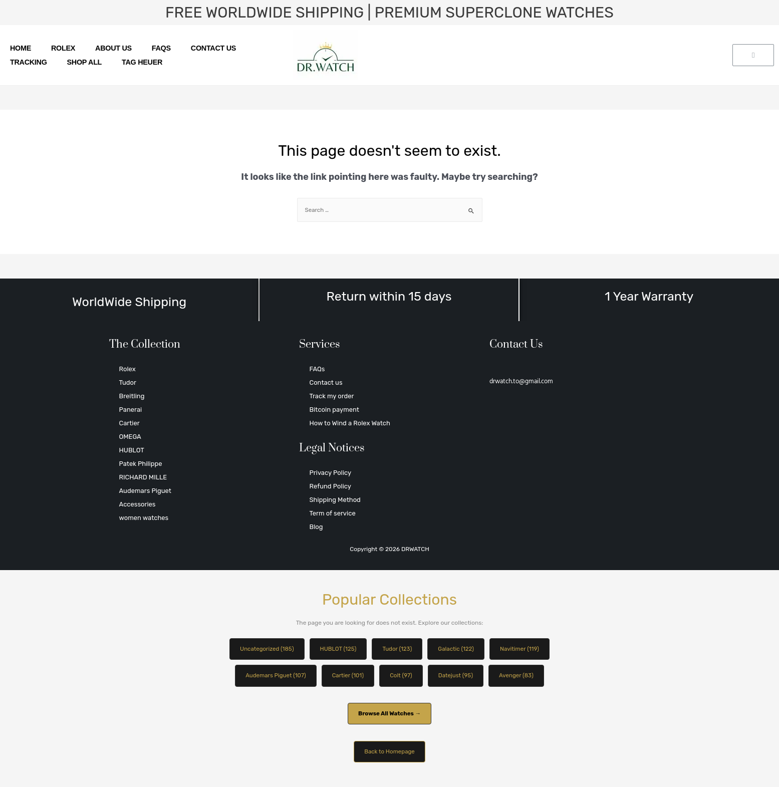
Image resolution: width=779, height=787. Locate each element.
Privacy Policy (330, 472)
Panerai (130, 409)
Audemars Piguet (145, 490)
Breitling (132, 396)
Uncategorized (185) (263, 649)
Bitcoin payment (334, 409)
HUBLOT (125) (337, 649)
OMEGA (130, 436)
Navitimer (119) (522, 649)
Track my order (331, 396)
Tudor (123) (397, 649)
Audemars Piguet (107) (273, 676)
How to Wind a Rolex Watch (349, 423)
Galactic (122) (457, 649)
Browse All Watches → (389, 714)
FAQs (161, 48)
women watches (144, 517)
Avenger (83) (519, 676)
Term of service (332, 513)
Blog (316, 527)
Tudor (127, 382)
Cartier (129, 423)
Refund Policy (330, 486)
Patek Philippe (140, 463)
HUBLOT (131, 450)
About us (113, 48)
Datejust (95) (457, 676)
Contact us (213, 48)
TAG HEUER (142, 62)
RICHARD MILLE (143, 477)
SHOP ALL (84, 62)
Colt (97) (401, 676)
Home (20, 48)
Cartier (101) (347, 676)
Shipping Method (334, 499)
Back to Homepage (389, 753)
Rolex (63, 48)
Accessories (137, 504)
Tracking (28, 62)
